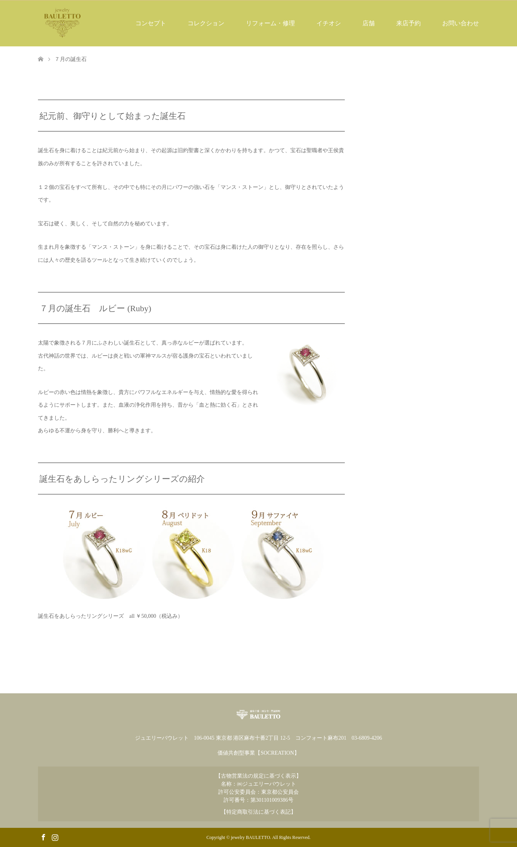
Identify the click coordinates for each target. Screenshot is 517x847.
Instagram (54, 836)
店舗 (368, 23)
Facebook (43, 836)
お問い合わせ (460, 23)
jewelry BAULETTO (250, 837)
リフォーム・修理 (270, 23)
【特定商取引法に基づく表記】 (258, 812)
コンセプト (150, 23)
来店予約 (408, 23)
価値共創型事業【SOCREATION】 (258, 753)
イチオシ (328, 23)
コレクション (206, 23)
